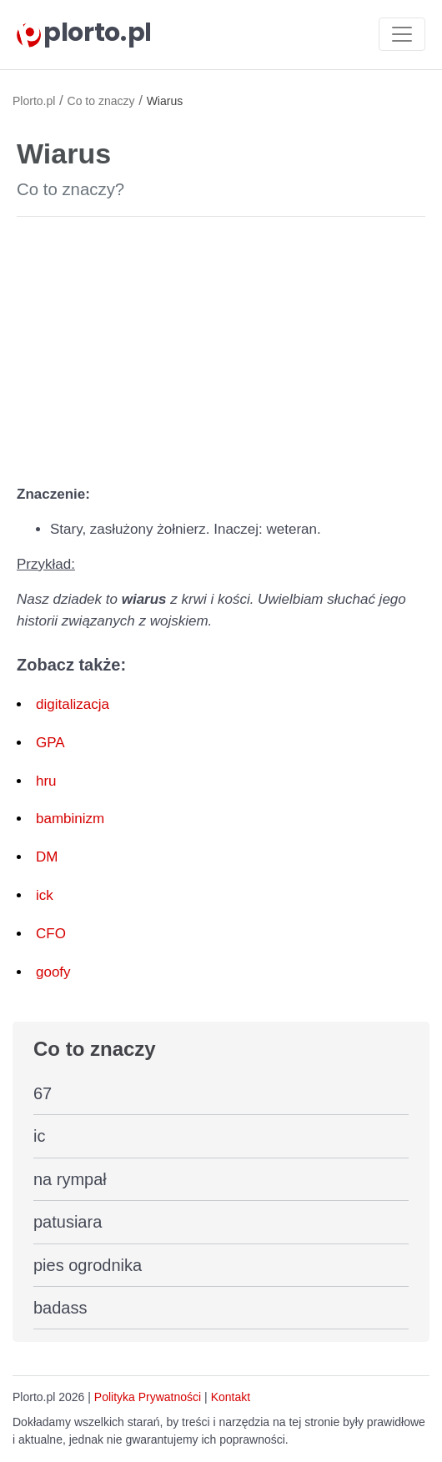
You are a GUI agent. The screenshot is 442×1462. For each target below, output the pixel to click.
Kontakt (230, 1397)
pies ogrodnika (87, 1265)
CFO (51, 934)
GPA (50, 743)
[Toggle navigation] (402, 34)
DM (47, 857)
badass (60, 1308)
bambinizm (70, 818)
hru (46, 781)
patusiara (67, 1222)
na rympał (70, 1179)
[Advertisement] (221, 347)
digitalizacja (72, 704)
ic (39, 1136)
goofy (53, 972)
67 (42, 1093)
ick (44, 895)
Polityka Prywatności (147, 1397)
